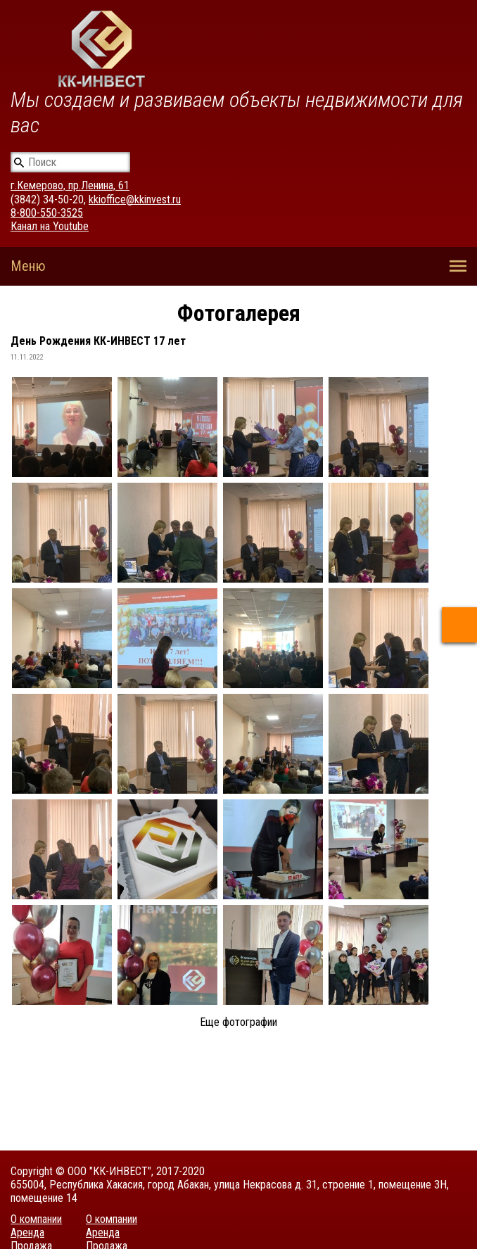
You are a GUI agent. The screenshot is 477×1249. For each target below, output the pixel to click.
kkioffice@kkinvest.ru (135, 199)
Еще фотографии (238, 1022)
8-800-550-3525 (47, 213)
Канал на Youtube (50, 226)
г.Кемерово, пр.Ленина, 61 (70, 185)
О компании (36, 1219)
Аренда (27, 1232)
